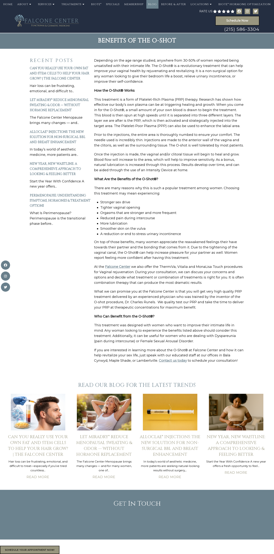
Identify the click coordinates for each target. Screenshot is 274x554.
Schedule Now (237, 20)
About (22, 4)
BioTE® (96, 4)
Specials (113, 4)
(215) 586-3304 (241, 29)
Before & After (173, 4)
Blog (152, 4)
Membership (134, 4)
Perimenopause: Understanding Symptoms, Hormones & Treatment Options (60, 200)
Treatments (71, 4)
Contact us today (173, 361)
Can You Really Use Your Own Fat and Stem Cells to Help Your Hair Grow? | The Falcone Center (59, 73)
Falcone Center (117, 267)
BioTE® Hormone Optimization (244, 4)
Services (45, 4)
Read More (38, 477)
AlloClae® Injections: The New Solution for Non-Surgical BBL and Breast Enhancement (57, 137)
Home (8, 4)
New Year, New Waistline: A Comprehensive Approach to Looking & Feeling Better (55, 169)
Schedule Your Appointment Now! (29, 550)
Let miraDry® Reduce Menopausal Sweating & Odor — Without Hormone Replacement (59, 105)
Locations (200, 4)
